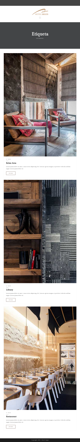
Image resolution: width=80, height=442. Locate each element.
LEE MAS (11, 173)
